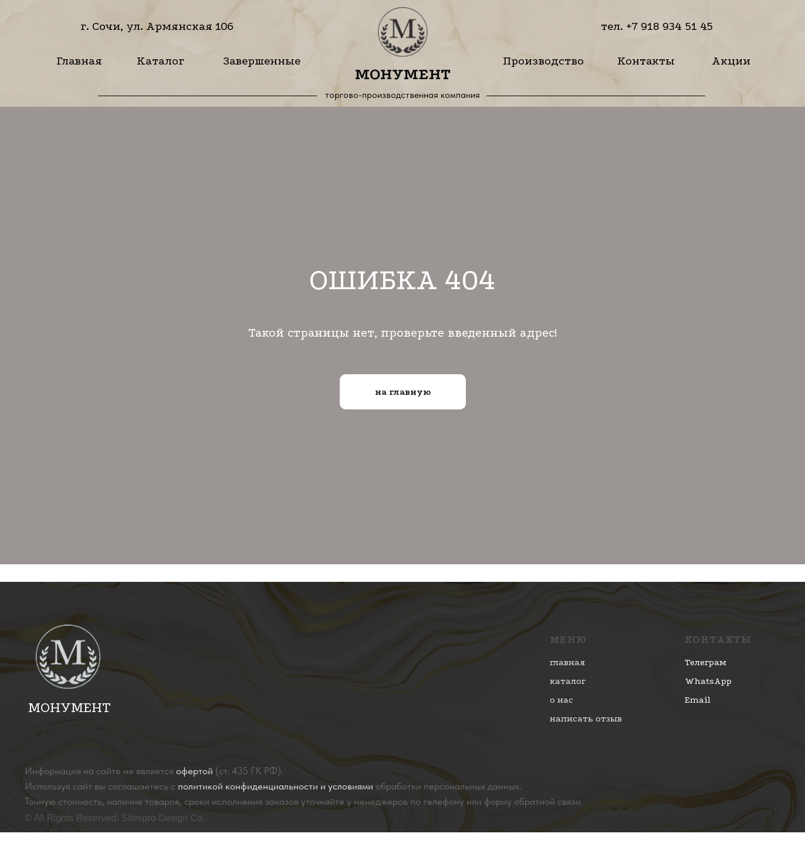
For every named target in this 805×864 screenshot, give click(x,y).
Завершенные (261, 60)
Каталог (160, 60)
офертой (194, 771)
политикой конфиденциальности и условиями (275, 786)
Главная (79, 60)
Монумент (403, 74)
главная (567, 662)
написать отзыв (586, 718)
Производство (543, 60)
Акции (731, 60)
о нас (561, 699)
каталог (568, 681)
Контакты (646, 60)
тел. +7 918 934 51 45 (657, 26)
